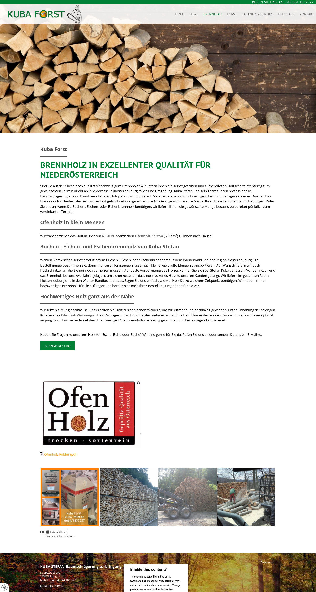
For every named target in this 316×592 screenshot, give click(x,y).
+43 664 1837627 (66, 580)
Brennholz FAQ (57, 346)
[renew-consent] (4, 587)
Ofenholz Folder (60, 454)
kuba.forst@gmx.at (52, 586)
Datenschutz (268, 562)
